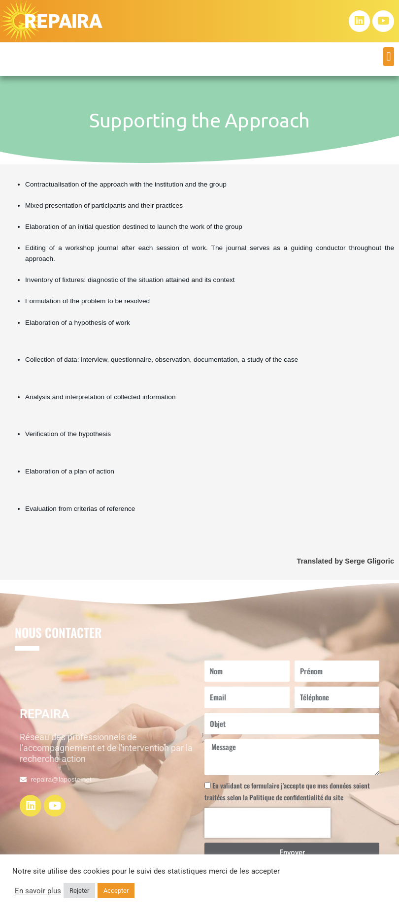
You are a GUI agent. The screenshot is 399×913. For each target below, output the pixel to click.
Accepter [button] (116, 890)
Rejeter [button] (79, 890)
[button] (388, 56)
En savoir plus (38, 890)
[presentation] (267, 823)
